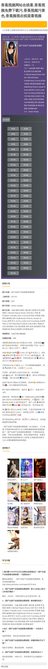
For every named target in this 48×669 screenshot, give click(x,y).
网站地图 (4, 667)
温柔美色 (24, 527)
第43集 (13, 237)
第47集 (13, 247)
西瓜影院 (5, 605)
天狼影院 (29, 648)
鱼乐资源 (6, 120)
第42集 (26, 232)
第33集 (13, 211)
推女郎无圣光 (39, 527)
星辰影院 (5, 657)
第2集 (26, 129)
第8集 (26, 144)
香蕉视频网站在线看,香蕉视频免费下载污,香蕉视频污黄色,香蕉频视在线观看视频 (23, 10)
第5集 (13, 139)
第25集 (13, 191)
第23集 (13, 185)
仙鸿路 (10, 504)
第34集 (26, 211)
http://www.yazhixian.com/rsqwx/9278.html (19, 584)
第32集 (26, 206)
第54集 (26, 263)
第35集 (13, 216)
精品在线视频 (12, 527)
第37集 (13, 222)
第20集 (26, 175)
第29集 (13, 201)
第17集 (13, 170)
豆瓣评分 (27, 65)
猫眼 (38, 657)
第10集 (26, 149)
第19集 (13, 175)
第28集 (26, 196)
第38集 (26, 222)
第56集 (26, 268)
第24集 (26, 185)
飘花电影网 (19, 648)
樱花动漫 (5, 579)
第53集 (13, 263)
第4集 (26, 134)
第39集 (13, 227)
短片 (17, 39)
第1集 (13, 129)
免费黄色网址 (12, 551)
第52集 (26, 258)
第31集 (13, 206)
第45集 (13, 242)
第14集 (26, 160)
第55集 (13, 268)
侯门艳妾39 (25, 504)
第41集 (13, 232)
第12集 (26, 154)
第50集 (26, 252)
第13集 (13, 160)
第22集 (26, 180)
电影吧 (5, 636)
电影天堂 (5, 648)
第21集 (13, 180)
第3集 (13, 134)
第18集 (26, 170)
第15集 (13, 165)
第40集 (26, 227)
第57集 (13, 273)
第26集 (26, 191)
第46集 (26, 242)
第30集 (26, 201)
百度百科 (31, 596)
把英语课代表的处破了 (16, 480)
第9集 (13, 149)
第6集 (26, 139)
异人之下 (24, 480)
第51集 (13, 258)
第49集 (13, 252)
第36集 (26, 216)
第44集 (26, 237)
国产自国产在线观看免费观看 (32, 39)
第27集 (13, 196)
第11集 (13, 154)
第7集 (13, 144)
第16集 (26, 165)
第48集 (26, 247)
